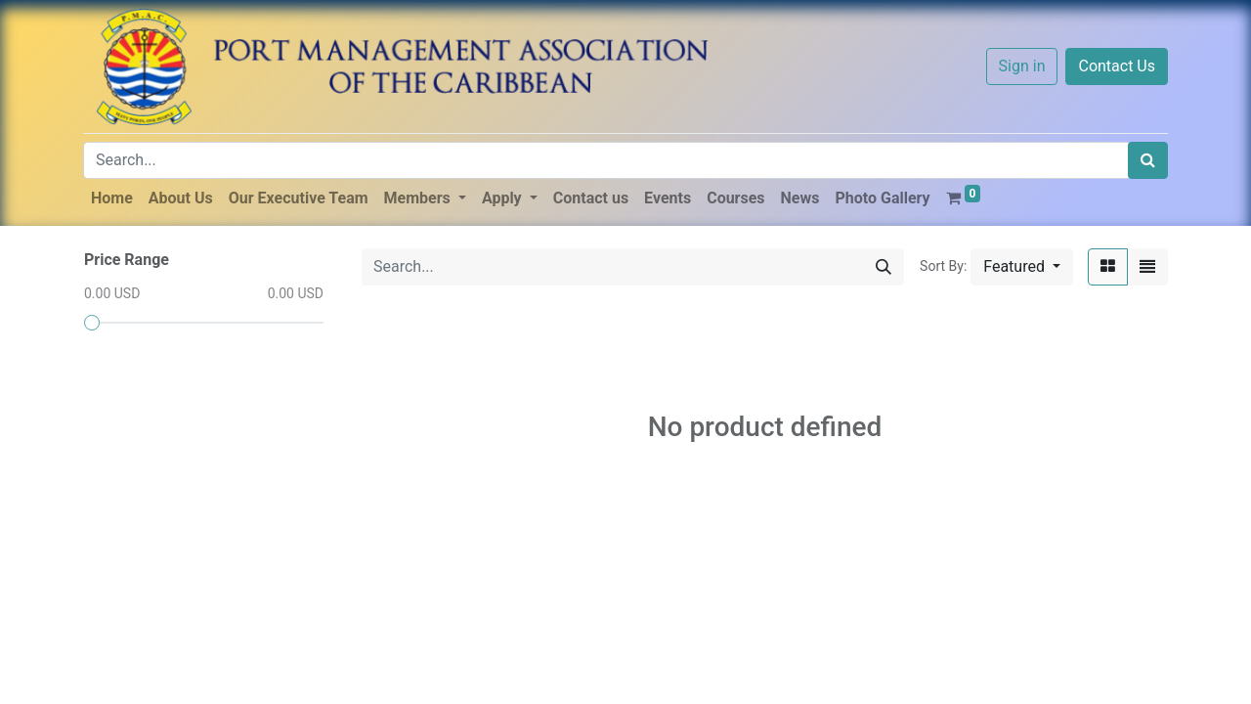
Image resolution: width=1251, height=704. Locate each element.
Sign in (1022, 66)
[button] (1022, 267)
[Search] (1148, 160)
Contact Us (1116, 66)
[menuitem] (112, 198)
